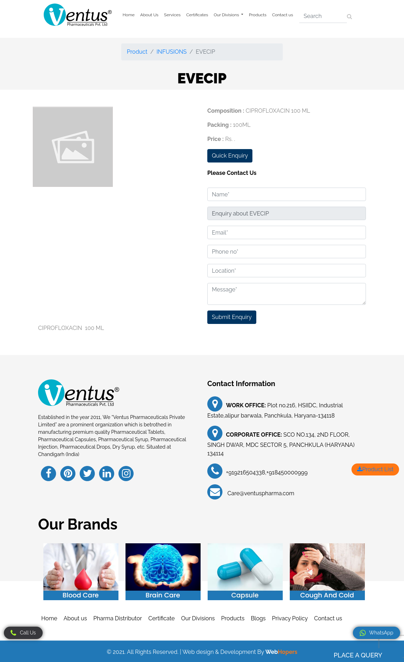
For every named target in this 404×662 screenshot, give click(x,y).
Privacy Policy (290, 618)
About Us (149, 14)
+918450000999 (287, 472)
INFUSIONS (172, 51)
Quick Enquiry (230, 155)
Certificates (197, 14)
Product (137, 51)
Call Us (23, 633)
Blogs (258, 618)
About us (75, 618)
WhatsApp (376, 633)
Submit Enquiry (232, 317)
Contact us (282, 14)
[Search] (323, 16)
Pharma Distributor (117, 618)
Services (172, 14)
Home (129, 14)
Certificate (161, 618)
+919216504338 (245, 472)
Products (258, 14)
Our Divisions (198, 618)
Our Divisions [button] (227, 14)
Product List (375, 469)
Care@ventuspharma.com (260, 493)
